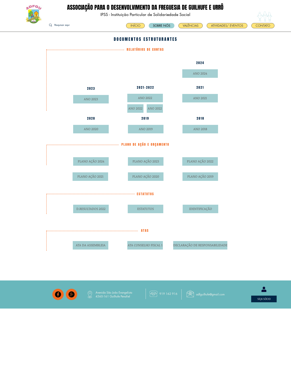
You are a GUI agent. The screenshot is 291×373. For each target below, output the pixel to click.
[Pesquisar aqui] (67, 25)
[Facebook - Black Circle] (58, 294)
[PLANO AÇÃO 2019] (200, 176)
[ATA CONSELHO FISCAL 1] (145, 245)
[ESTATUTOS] (145, 209)
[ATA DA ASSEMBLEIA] (90, 245)
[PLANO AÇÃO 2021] (90, 176)
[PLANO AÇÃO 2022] (200, 161)
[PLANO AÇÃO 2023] (145, 161)
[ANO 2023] (91, 99)
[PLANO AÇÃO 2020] (145, 176)
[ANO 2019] (145, 129)
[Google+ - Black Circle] (72, 294)
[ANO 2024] (200, 73)
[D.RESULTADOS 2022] (91, 209)
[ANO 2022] (145, 98)
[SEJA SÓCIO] (264, 299)
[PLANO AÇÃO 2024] (91, 161)
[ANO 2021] (200, 98)
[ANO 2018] (200, 129)
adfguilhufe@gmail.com (210, 294)
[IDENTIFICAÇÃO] (200, 209)
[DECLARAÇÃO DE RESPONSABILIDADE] (200, 245)
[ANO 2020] (91, 129)
